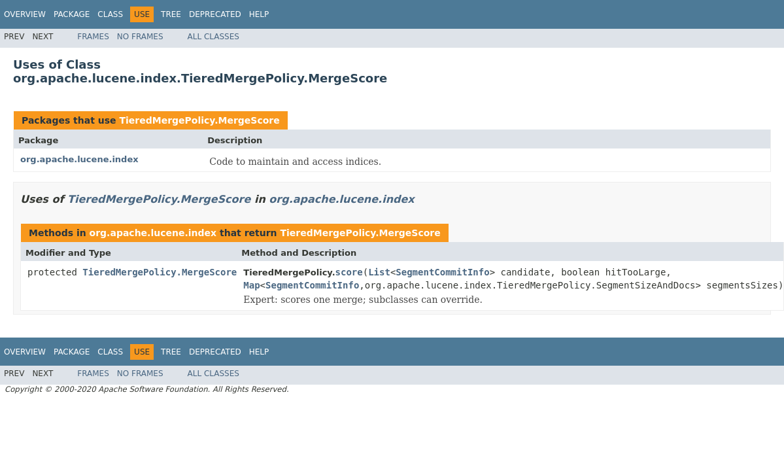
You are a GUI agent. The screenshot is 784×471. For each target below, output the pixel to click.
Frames (93, 36)
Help (259, 14)
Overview (25, 14)
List (379, 272)
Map (251, 285)
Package (72, 14)
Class (110, 14)
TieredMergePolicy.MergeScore (199, 120)
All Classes (213, 36)
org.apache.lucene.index (79, 159)
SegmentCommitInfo (442, 272)
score (349, 272)
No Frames (140, 36)
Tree (171, 14)
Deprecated (215, 14)
